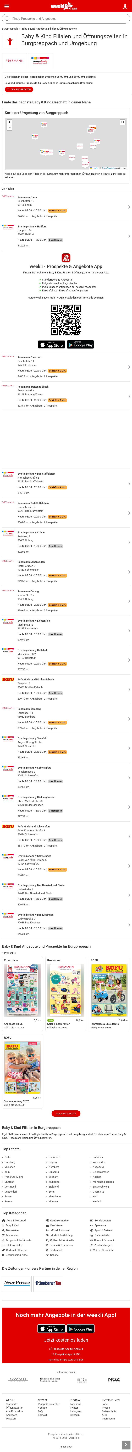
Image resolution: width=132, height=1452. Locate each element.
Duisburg (52, 1172)
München (8, 1167)
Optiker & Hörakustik (60, 1240)
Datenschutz (109, 1411)
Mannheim (53, 1196)
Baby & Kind (10, 1225)
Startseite (11, 1404)
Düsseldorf (9, 1191)
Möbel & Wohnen (58, 1230)
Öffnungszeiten (14, 1407)
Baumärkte (10, 1230)
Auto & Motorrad (14, 1220)
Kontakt (42, 1415)
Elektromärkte (12, 1245)
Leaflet (94, 168)
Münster (52, 1201)
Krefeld (95, 1201)
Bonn (50, 1191)
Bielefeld (52, 1186)
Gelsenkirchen (99, 1172)
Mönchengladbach (102, 1181)
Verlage (42, 1407)
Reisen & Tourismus (59, 1245)
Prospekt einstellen (49, 1404)
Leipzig (51, 1162)
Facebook (75, 1404)
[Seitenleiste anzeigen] (126, 1445)
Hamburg (8, 1162)
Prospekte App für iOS (66, 1354)
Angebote (11, 1415)
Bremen (7, 1201)
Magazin (11, 1418)
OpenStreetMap (109, 168)
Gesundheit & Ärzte (15, 1255)
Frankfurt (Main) (12, 1176)
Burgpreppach (10, 28)
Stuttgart (8, 1181)
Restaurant (54, 1250)
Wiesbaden (97, 1162)
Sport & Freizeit (101, 1230)
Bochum (52, 1176)
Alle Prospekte (66, 1113)
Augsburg (97, 1167)
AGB (104, 1415)
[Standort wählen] (125, 6)
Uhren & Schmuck (102, 1240)
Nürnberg (52, 1167)
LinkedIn (75, 1415)
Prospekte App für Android (66, 1348)
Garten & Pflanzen (14, 1250)
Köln (6, 1172)
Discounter (10, 1235)
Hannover (53, 1157)
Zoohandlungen (101, 1245)
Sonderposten (100, 1220)
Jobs (105, 1404)
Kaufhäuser (54, 1225)
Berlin (75, 8)
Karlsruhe (97, 1157)
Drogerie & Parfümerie (16, 1240)
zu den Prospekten (19, 89)
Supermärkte (99, 1235)
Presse (106, 1407)
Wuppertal (53, 1181)
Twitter (74, 1407)
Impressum (108, 1418)
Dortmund (9, 1186)
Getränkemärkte (57, 1220)
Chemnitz (97, 1191)
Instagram (75, 1411)
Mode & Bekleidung (59, 1235)
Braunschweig (99, 1186)
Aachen (95, 1176)
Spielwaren (98, 1225)
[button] (122, 122)
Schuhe (52, 1255)
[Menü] (6, 6)
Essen (7, 1196)
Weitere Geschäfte (102, 1250)
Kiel (93, 1196)
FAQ (40, 1411)
